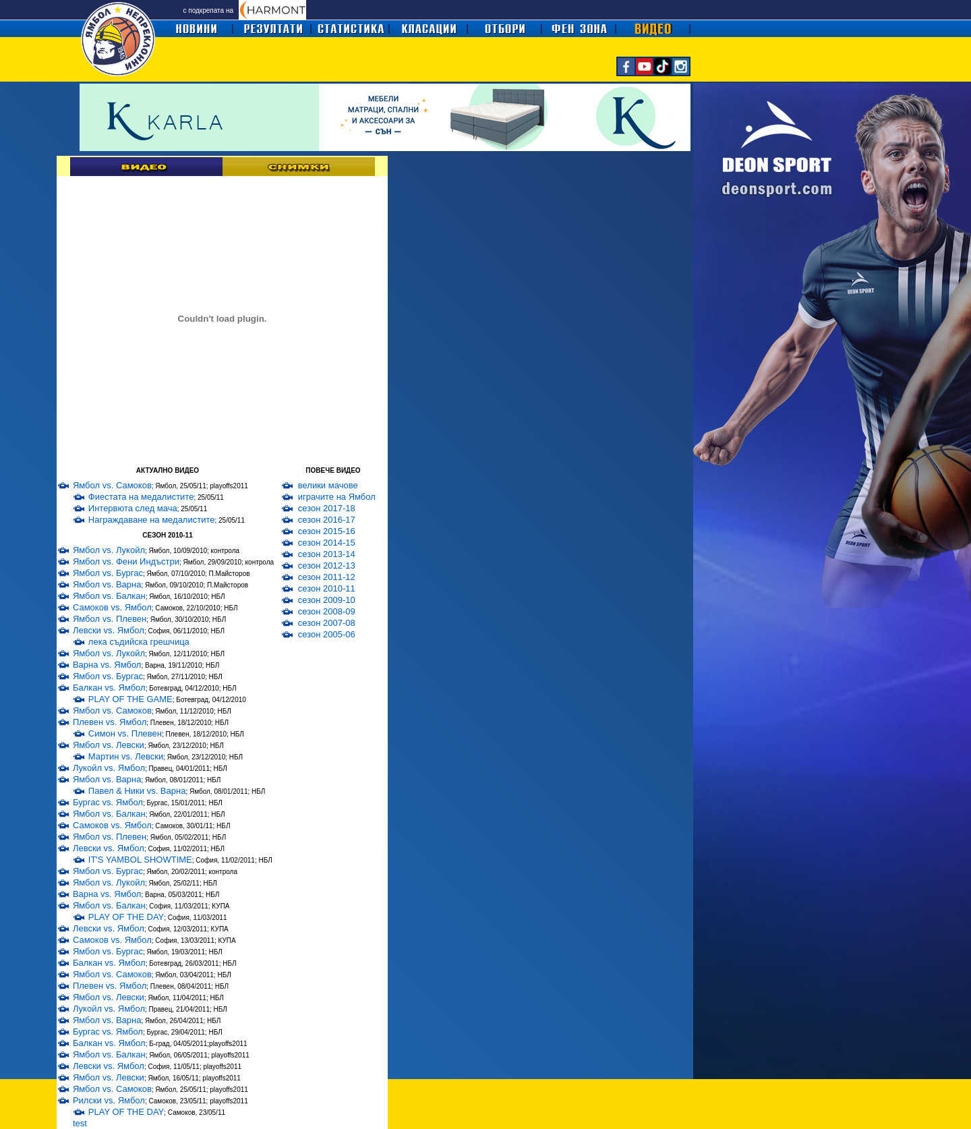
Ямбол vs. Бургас (108, 573)
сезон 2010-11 (326, 588)
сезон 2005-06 (326, 634)
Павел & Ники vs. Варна (137, 791)
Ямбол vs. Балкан (109, 596)
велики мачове (328, 485)
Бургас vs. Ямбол (108, 802)
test (80, 1123)
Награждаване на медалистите (151, 520)
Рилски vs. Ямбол (109, 1100)
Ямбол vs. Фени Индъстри (126, 561)
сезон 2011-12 (326, 577)
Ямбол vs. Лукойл (109, 550)
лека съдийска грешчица (138, 642)
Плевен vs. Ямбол (109, 722)
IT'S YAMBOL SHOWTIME (140, 860)
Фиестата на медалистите (141, 497)
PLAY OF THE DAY (126, 917)
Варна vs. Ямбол (107, 665)
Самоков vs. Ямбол (112, 607)
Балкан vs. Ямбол (109, 688)
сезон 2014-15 (326, 543)
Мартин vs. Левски (125, 756)
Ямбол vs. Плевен (109, 619)
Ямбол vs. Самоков (112, 485)
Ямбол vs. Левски (108, 745)
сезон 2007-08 (326, 623)
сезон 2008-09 (326, 611)
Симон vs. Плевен (125, 733)
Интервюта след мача (132, 508)
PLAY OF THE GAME (130, 699)
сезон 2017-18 (326, 508)
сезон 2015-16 (326, 531)
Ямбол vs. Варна (107, 584)
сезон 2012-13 (326, 565)
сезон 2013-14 (326, 554)
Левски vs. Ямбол (108, 630)
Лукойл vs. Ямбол (109, 768)
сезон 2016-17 (326, 520)
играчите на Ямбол (337, 497)
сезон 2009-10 (326, 600)
